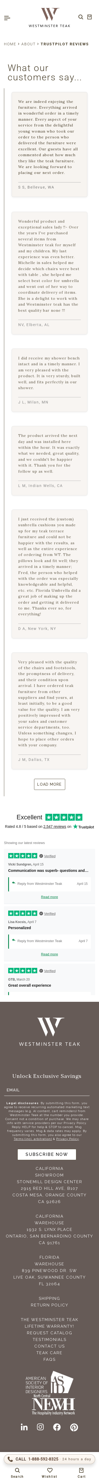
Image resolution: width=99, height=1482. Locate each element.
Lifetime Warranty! (49, 1326)
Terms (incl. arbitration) (33, 1139)
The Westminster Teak (49, 1319)
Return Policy (49, 1305)
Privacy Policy (67, 1139)
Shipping (49, 1298)
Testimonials (50, 1339)
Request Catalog (49, 1333)
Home (10, 44)
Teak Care (49, 1352)
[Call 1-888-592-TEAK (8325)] (49, 1459)
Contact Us (49, 1346)
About (28, 44)
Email (13, 1090)
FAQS (50, 1359)
